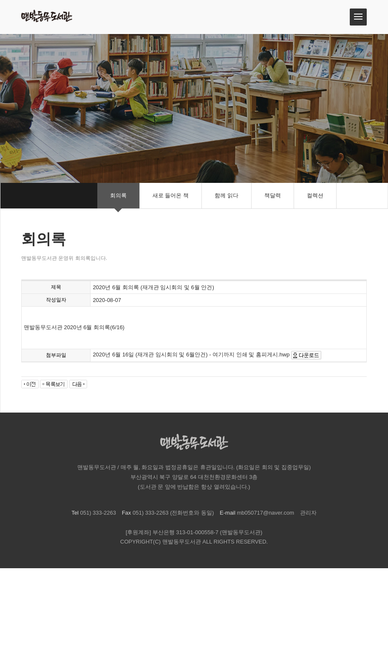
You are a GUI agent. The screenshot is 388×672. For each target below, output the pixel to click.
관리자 (308, 513)
